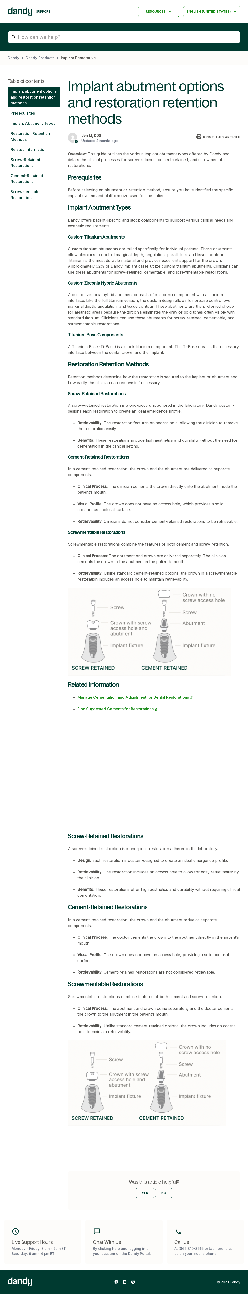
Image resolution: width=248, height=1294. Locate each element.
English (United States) (209, 11)
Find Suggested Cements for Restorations (116, 708)
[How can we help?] (124, 37)
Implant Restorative (78, 57)
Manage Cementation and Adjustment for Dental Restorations (133, 697)
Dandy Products (40, 57)
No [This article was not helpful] (163, 1193)
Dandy (13, 57)
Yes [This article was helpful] (145, 1193)
